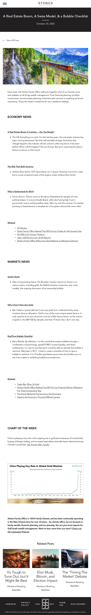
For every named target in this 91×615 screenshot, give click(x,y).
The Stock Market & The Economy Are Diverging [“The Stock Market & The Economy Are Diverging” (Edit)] (39, 396)
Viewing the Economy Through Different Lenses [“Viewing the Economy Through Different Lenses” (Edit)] (38, 400)
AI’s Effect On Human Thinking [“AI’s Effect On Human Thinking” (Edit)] (30, 237)
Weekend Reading (16, 589)
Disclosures (78, 604)
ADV (52, 604)
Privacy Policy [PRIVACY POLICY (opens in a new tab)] (25, 604)
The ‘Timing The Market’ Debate (74, 577)
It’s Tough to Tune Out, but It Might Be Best (16, 579)
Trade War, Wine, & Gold (28, 387)
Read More (16, 593)
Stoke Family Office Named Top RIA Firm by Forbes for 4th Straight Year (49, 234)
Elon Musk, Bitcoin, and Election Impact (45, 579)
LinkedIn (10, 604)
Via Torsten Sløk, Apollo (38, 447)
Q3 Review (22, 230)
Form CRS (62, 604)
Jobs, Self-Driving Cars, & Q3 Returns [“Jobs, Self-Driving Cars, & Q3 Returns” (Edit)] (34, 240)
